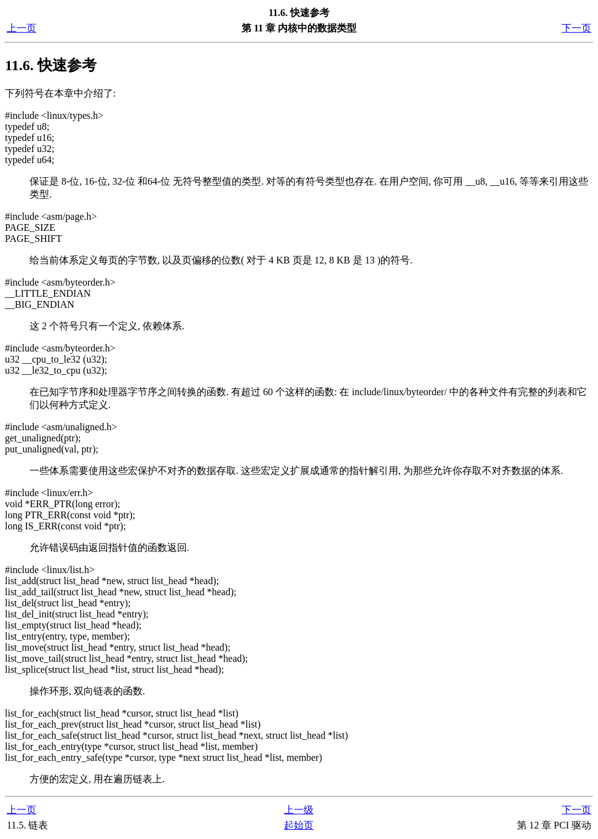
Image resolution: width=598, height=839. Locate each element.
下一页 (576, 28)
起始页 (298, 825)
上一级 (298, 810)
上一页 (21, 28)
